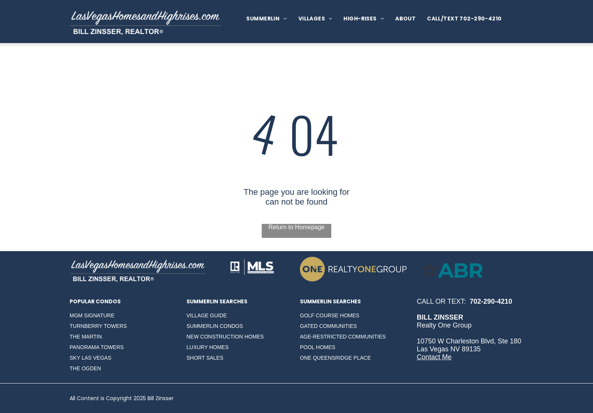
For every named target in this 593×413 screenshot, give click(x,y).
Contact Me (434, 357)
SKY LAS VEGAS (90, 358)
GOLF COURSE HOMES (329, 315)
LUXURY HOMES (207, 347)
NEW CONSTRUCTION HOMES (225, 337)
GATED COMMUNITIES (328, 326)
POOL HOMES (317, 347)
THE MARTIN (86, 337)
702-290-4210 (491, 301)
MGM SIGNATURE (92, 315)
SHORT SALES (205, 358)
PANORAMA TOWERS (97, 347)
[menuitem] (266, 19)
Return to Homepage (297, 227)
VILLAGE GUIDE (206, 315)
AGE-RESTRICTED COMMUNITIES (343, 337)
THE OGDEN (85, 368)
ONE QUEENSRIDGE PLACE (335, 358)
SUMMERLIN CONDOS (214, 326)
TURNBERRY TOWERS (98, 326)
